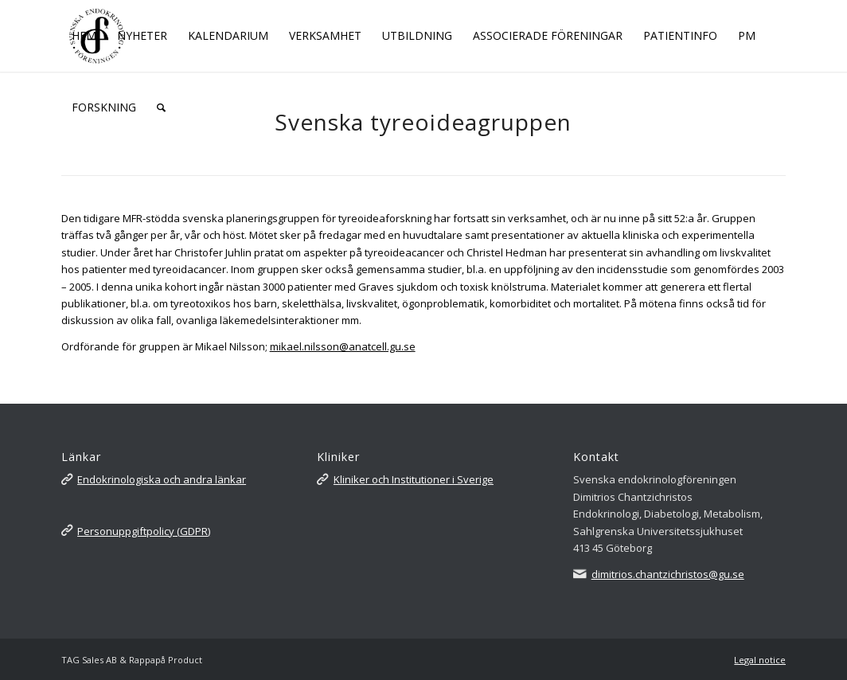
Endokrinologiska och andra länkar (161, 479)
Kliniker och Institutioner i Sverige (414, 479)
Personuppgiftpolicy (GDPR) (143, 531)
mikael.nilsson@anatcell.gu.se (343, 346)
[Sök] (161, 107)
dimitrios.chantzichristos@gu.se (667, 574)
